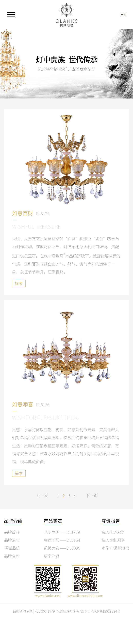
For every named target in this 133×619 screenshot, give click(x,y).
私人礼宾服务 (113, 532)
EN (123, 14)
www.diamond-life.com (85, 595)
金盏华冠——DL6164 (62, 540)
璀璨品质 (12, 548)
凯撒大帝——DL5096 (62, 548)
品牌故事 (12, 540)
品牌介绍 (13, 521)
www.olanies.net (47, 595)
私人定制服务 (113, 540)
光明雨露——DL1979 (62, 532)
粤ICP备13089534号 (105, 611)
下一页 (92, 496)
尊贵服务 (110, 521)
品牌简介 (12, 532)
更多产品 (52, 556)
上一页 (41, 496)
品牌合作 (12, 556)
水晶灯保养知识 (115, 548)
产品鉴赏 (53, 521)
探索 (19, 283)
